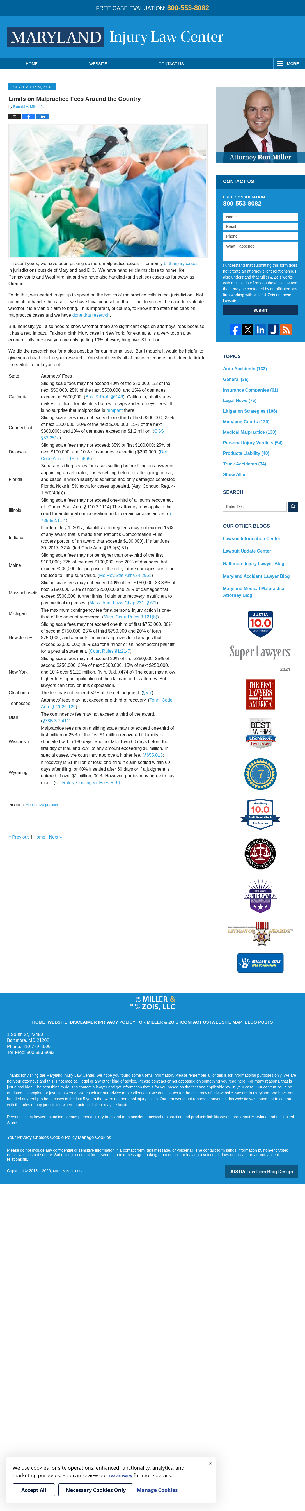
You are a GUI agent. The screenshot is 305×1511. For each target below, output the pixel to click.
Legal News (238, 398)
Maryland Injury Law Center (115, 37)
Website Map (211, 1005)
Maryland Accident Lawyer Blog (252, 565)
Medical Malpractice (42, 805)
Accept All (33, 1490)
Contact (171, 63)
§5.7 (147, 692)
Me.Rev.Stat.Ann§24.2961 (125, 575)
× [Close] (210, 1462)
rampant (114, 410)
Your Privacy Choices (25, 1124)
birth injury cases (181, 263)
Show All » (233, 466)
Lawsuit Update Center (244, 542)
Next (55, 837)
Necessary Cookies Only (96, 1490)
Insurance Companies (247, 388)
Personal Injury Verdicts (249, 437)
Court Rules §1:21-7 (110, 651)
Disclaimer (100, 1005)
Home (32, 63)
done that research (91, 315)
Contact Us (186, 1005)
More (293, 63)
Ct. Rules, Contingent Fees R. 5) (87, 782)
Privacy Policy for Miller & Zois (143, 1005)
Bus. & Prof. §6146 (104, 396)
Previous (19, 837)
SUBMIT (261, 310)
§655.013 (153, 755)
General (234, 378)
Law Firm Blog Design (271, 1158)
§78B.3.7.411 (55, 720)
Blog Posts (237, 1005)
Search (293, 498)
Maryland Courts (243, 417)
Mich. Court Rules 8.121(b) (130, 617)
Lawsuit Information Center (248, 530)
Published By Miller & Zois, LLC (275, 36)
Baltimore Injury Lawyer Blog (250, 553)
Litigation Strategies (247, 407)
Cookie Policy (57, 1124)
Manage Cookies (85, 1124)
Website (98, 63)
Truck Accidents (242, 457)
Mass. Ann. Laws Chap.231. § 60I (123, 603)
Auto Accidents (242, 368)
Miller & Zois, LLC (68, 1157)
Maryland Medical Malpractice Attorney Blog (259, 580)
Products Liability (243, 447)
